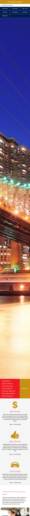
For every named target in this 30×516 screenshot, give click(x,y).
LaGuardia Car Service (8, 5)
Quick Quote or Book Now (15, 2)
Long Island (15, 8)
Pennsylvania (15, 12)
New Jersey (25, 8)
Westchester (5, 15)
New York (5, 12)
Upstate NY (25, 12)
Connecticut (5, 8)
